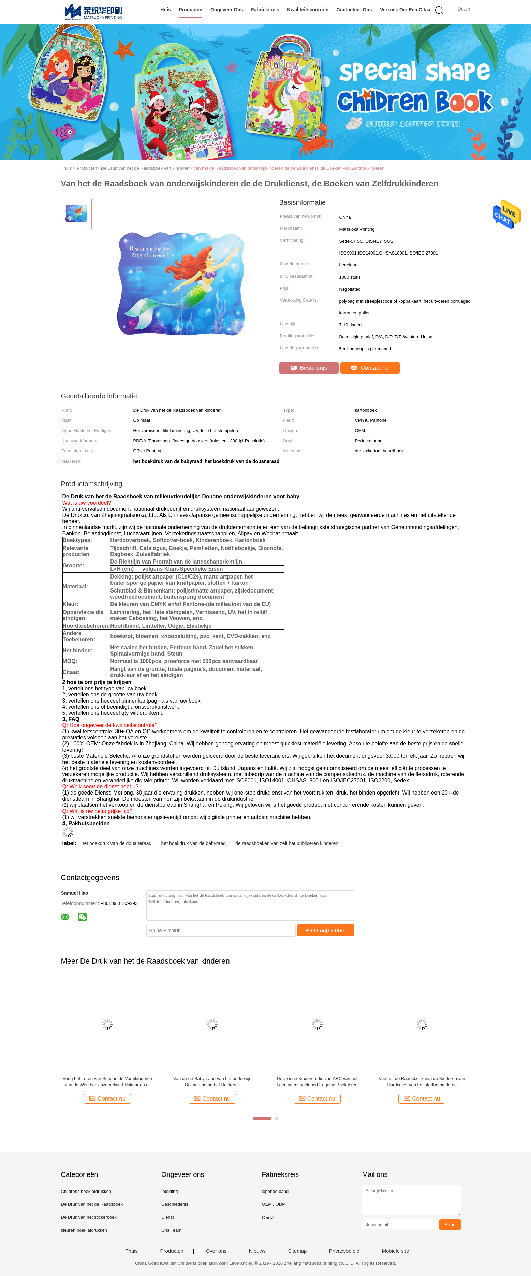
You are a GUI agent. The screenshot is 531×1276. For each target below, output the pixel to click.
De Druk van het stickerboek (89, 1217)
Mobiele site (395, 1251)
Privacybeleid (344, 1251)
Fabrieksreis (265, 9)
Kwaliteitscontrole (307, 9)
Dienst (167, 1217)
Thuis (131, 1251)
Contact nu (370, 368)
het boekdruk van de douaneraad (117, 843)
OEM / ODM (274, 1204)
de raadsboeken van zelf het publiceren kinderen (286, 843)
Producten (190, 9)
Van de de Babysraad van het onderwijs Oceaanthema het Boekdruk (212, 1081)
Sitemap (297, 1251)
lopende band (275, 1191)
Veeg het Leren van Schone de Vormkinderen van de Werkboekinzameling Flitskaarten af (107, 1081)
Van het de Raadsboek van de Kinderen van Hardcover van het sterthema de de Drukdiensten (422, 1082)
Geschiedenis (174, 1204)
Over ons (216, 1251)
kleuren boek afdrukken (84, 1230)
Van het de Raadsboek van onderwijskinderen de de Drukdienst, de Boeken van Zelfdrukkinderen (288, 168)
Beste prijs (309, 368)
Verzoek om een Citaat (406, 9)
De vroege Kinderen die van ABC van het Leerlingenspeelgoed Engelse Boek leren (317, 1081)
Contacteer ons (354, 9)
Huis (165, 9)
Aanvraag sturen (325, 930)
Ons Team (171, 1230)
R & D (268, 1217)
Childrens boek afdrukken (86, 1191)
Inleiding (169, 1191)
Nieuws (257, 1251)
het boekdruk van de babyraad (193, 843)
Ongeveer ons (226, 9)
